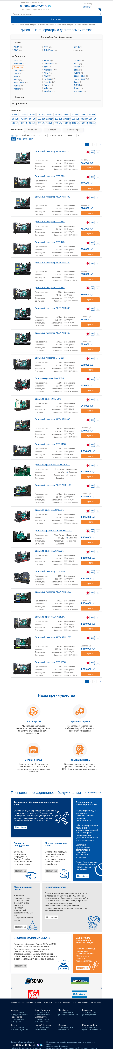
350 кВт (92, 119)
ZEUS (78, 47)
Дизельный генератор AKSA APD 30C (52, 308)
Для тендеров (95, 1002)
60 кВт (15, 119)
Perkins (49, 79)
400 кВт (15, 123)
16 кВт (41, 115)
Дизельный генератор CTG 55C (50, 288)
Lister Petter (81, 76)
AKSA (18, 47)
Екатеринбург (41, 1017)
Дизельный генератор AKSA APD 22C (52, 151)
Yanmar (79, 61)
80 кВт (32, 119)
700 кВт (49, 123)
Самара (62, 1025)
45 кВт (84, 115)
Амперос (80, 91)
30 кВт (66, 115)
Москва (14, 1010)
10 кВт (24, 115)
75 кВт (24, 119)
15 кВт (32, 115)
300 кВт (84, 119)
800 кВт (58, 123)
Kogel (78, 88)
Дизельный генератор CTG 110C (50, 444)
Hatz (17, 76)
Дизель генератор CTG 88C (48, 399)
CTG (48, 47)
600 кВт (41, 123)
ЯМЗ (78, 64)
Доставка (66, 1002)
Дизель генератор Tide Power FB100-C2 (53, 530)
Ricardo (49, 82)
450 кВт (24, 123)
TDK (47, 67)
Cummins (18, 67)
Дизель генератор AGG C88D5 (49, 551)
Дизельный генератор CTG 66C (50, 358)
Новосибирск (17, 1017)
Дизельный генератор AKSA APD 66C (52, 333)
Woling (78, 73)
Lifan (78, 70)
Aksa (18, 61)
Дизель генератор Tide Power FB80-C (52, 465)
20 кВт (49, 115)
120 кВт (49, 119)
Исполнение (69, 160)
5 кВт (14, 115)
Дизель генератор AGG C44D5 (49, 378)
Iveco (18, 80)
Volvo (48, 88)
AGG (18, 50)
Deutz (18, 73)
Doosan (19, 70)
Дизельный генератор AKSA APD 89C (52, 419)
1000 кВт (66, 123)
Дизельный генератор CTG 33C (50, 222)
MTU (48, 73)
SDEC (78, 85)
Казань (14, 1025)
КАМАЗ (48, 61)
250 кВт (75, 119)
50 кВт (92, 115)
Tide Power (50, 50)
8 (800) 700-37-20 (32, 6)
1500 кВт (84, 123)
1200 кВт (75, 123)
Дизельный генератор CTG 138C (50, 571)
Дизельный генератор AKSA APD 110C (53, 485)
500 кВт (32, 123)
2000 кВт (92, 123)
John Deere (21, 83)
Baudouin (20, 64)
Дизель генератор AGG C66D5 (49, 510)
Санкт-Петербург (43, 1010)
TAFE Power (81, 79)
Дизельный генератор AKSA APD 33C (52, 197)
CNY (31, 139)
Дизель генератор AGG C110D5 (50, 617)
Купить (90, 168)
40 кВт (75, 115)
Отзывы (37, 1002)
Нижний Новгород (43, 1025)
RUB (13, 139)
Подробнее (20, 827)
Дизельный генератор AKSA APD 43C (52, 263)
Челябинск (63, 1010)
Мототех (14, 6)
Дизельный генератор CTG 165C (50, 662)
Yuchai (79, 67)
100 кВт (41, 119)
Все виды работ (94, 793)
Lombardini (50, 64)
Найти (100, 14)
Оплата (58, 1002)
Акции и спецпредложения (22, 1002)
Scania (48, 85)
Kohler (18, 89)
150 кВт (58, 119)
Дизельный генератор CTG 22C (50, 176)
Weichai (49, 91)
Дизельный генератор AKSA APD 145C (53, 592)
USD (19, 139)
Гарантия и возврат (80, 1002)
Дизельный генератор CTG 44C (50, 242)
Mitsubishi (50, 70)
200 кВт (66, 119)
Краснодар (87, 1010)
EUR (25, 139)
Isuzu (77, 82)
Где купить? (48, 1002)
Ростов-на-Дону (89, 1025)
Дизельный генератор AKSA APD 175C (53, 637)
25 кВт (58, 115)
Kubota (19, 86)
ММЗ (47, 76)
